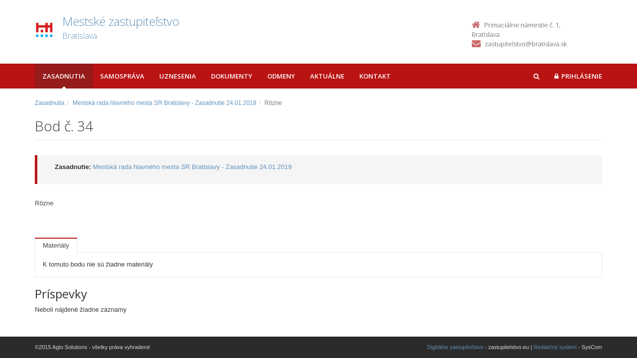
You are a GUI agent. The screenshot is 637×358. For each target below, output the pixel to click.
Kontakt (375, 76)
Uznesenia (177, 76)
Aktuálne (327, 76)
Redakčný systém (555, 347)
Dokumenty (231, 76)
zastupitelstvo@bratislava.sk (526, 43)
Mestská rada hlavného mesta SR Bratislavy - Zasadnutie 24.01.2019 (164, 102)
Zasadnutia (63, 76)
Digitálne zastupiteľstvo (455, 347)
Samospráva (122, 76)
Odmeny (281, 76)
